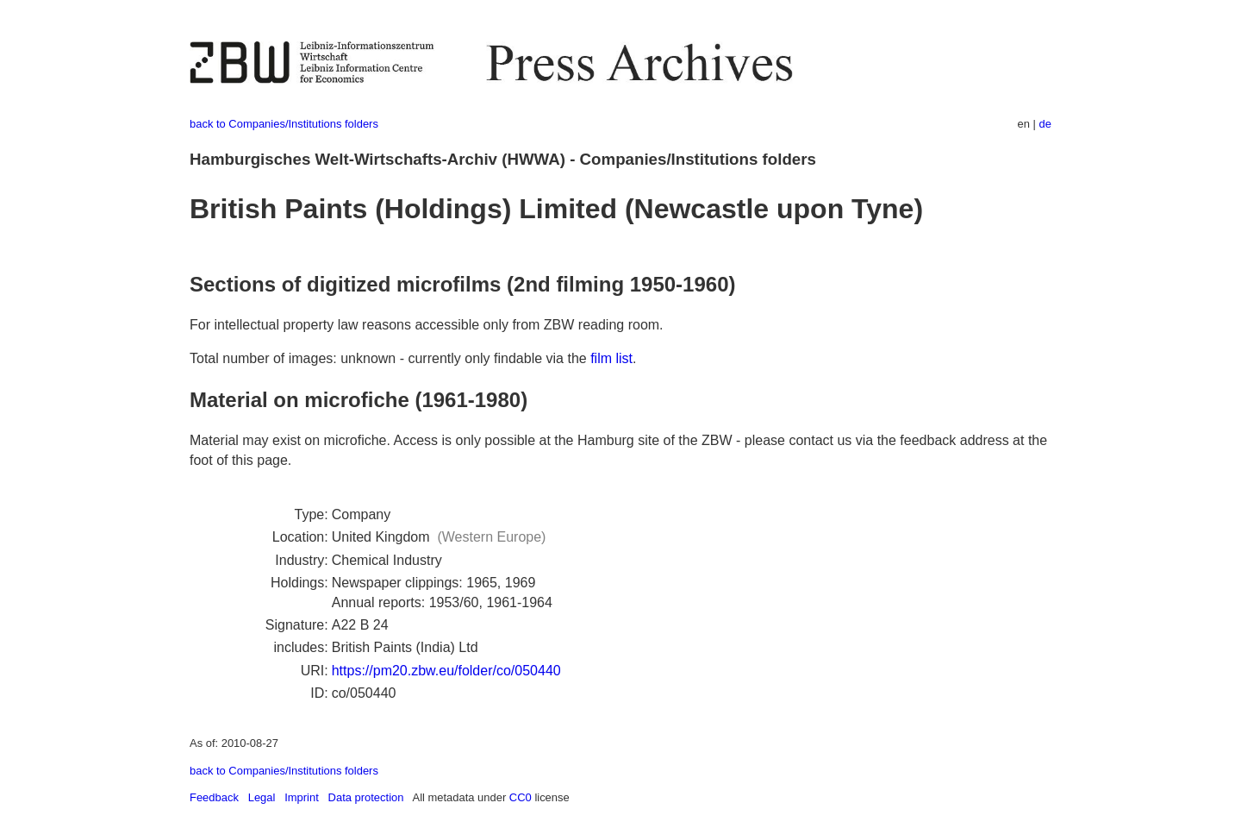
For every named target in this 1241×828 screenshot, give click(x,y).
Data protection (366, 797)
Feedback (214, 797)
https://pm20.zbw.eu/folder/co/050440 (446, 670)
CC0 (520, 797)
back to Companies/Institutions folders (284, 123)
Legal (262, 797)
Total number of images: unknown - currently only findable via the (390, 358)
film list (611, 358)
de (1045, 123)
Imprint (301, 797)
